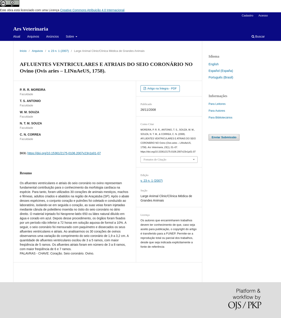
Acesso (263, 15)
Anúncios (52, 36)
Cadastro (247, 15)
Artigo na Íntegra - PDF (162, 88)
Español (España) (221, 71)
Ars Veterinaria (30, 29)
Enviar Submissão (224, 137)
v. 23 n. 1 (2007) (58, 51)
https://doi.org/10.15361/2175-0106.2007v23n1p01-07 (64, 153)
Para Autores (217, 110)
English (214, 64)
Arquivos (33, 36)
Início (23, 51)
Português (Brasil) (221, 77)
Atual (16, 36)
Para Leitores (217, 103)
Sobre (70, 36)
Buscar (258, 36)
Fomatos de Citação (155, 159)
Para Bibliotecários (220, 117)
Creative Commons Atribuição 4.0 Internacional (92, 10)
